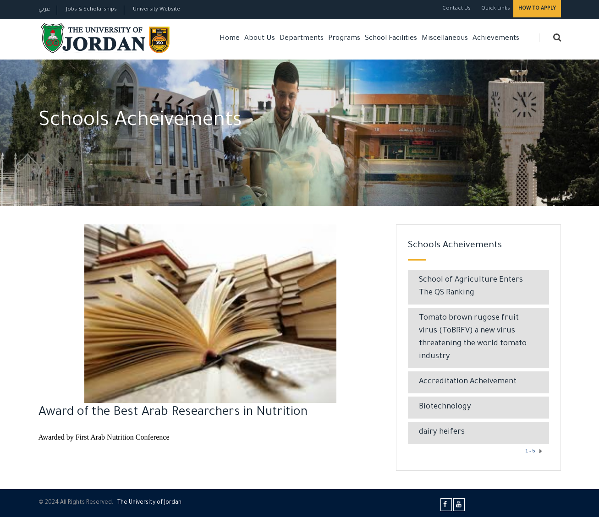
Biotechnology (445, 407)
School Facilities (391, 39)
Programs (344, 39)
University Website (156, 10)
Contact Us (456, 9)
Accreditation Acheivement (468, 382)
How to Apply (537, 8)
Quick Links (495, 9)
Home (230, 39)
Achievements (496, 39)
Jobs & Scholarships (91, 10)
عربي (44, 10)
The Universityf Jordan (149, 503)
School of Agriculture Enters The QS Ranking (471, 287)
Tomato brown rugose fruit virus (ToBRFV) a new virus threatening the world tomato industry (473, 337)
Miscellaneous (445, 39)
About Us (259, 39)
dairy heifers (442, 432)
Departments (302, 39)
